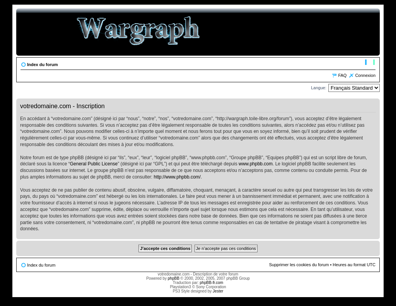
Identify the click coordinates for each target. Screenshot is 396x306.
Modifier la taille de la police (370, 63)
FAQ (342, 75)
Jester (218, 291)
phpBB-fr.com (212, 282)
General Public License (94, 164)
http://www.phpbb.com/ (177, 177)
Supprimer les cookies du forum (299, 264)
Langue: (318, 87)
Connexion (365, 75)
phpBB (173, 278)
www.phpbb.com (256, 164)
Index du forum (42, 64)
